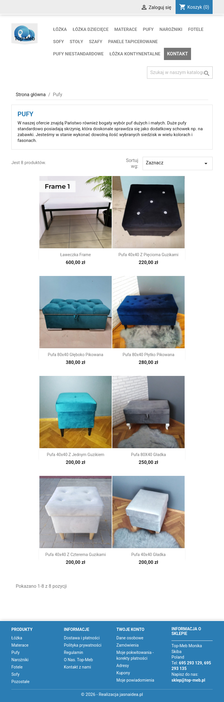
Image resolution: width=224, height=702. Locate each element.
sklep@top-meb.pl (188, 680)
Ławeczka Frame (75, 254)
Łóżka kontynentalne (134, 54)
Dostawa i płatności (82, 638)
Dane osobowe (129, 638)
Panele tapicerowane (133, 41)
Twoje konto (130, 629)
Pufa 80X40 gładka (148, 454)
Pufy (148, 29)
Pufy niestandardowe (78, 54)
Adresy (122, 665)
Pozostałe (20, 681)
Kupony (123, 673)
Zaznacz (177, 163)
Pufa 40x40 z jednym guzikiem (75, 454)
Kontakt (177, 54)
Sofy (58, 41)
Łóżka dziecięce (90, 29)
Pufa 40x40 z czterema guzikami (75, 554)
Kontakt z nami (77, 667)
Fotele (195, 29)
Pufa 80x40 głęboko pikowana (75, 354)
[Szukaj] (180, 72)
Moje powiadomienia (135, 680)
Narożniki (171, 29)
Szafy (95, 41)
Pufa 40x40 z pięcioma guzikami (148, 254)
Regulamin (73, 652)
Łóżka (60, 29)
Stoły (76, 41)
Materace (125, 29)
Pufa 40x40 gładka (148, 554)
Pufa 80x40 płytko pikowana (148, 354)
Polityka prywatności (83, 645)
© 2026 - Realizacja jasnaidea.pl (112, 694)
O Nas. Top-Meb (78, 659)
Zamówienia (127, 645)
